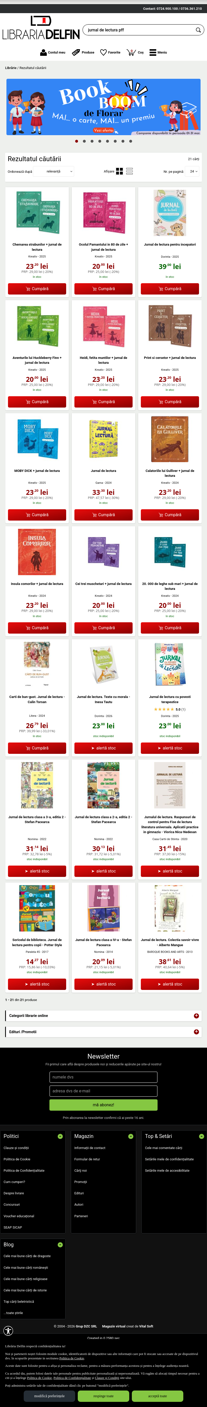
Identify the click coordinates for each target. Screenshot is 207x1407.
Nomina (33, 862)
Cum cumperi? (14, 1204)
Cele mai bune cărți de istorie (25, 1313)
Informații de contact (90, 1170)
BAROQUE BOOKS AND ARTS (165, 975)
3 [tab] (91, 163)
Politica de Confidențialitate (24, 1193)
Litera (32, 738)
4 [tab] (99, 163)
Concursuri (12, 1227)
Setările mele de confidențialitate (169, 1182)
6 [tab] (115, 163)
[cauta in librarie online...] (137, 52)
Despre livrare (14, 1216)
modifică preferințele (49, 1396)
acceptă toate (157, 1396)
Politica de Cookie (17, 1182)
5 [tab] (107, 163)
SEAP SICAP (13, 1250)
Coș (135, 75)
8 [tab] (130, 163)
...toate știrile (13, 1335)
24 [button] (192, 194)
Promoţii (80, 1204)
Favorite (110, 75)
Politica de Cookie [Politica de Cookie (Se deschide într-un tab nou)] (71, 1358)
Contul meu (52, 75)
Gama (99, 505)
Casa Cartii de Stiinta (165, 862)
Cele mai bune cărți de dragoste (27, 1279)
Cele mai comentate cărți (163, 1170)
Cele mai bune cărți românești (26, 1290)
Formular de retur (87, 1182)
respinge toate (103, 1396)
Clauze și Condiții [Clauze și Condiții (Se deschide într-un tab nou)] (107, 1378)
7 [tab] (122, 163)
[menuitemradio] (119, 193)
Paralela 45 (33, 975)
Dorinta (165, 279)
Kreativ (32, 279)
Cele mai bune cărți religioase (25, 1302)
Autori (78, 1227)
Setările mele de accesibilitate (167, 1193)
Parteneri (81, 1239)
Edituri (79, 1216)
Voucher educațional (19, 1239)
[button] (158, 75)
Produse (82, 75)
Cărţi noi (80, 1193)
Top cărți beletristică (19, 1324)
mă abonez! (103, 1127)
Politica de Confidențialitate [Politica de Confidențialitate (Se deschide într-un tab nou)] (72, 1378)
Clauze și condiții (16, 1170)
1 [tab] (76, 163)
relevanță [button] (54, 194)
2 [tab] (84, 163)
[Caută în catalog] (198, 52)
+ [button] (196, 1038)
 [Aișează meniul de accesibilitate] (8, 1330)
